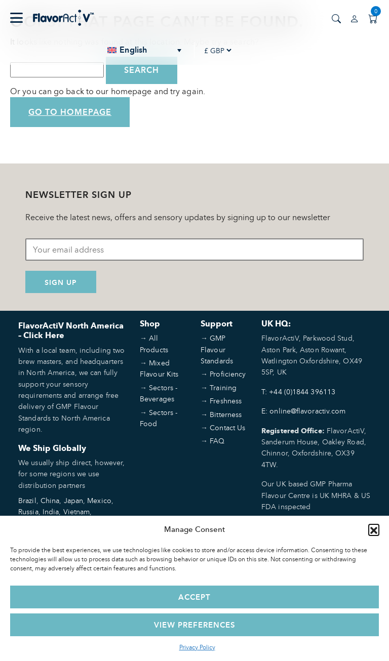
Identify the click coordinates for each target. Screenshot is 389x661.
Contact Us (227, 427)
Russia (28, 511)
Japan (74, 500)
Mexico (99, 500)
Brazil (27, 500)
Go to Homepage (69, 112)
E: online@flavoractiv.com (303, 411)
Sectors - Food (158, 417)
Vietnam (76, 511)
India (51, 511)
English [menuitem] (133, 50)
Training (223, 387)
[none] (144, 50)
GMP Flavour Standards (217, 349)
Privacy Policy (197, 647)
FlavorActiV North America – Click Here (71, 330)
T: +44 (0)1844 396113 (298, 391)
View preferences (195, 624)
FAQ (217, 440)
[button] (374, 529)
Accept (194, 597)
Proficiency (228, 374)
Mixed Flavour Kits (159, 368)
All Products (154, 343)
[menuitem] (144, 50)
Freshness (226, 400)
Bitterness (226, 414)
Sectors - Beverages (158, 393)
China (50, 500)
